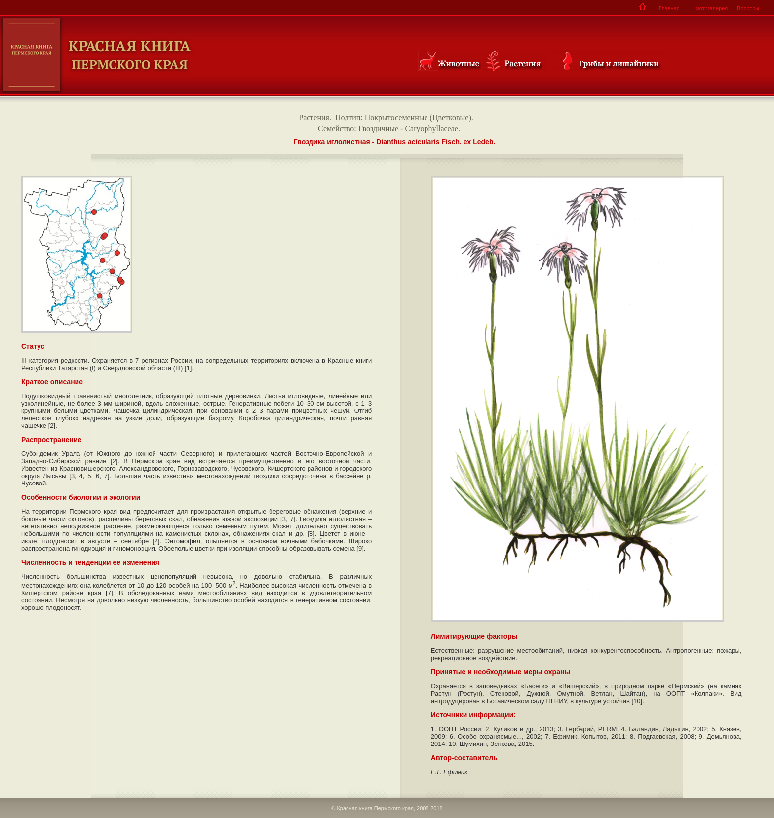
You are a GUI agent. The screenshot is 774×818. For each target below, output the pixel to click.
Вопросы (748, 8)
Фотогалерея (711, 8)
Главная (669, 8)
